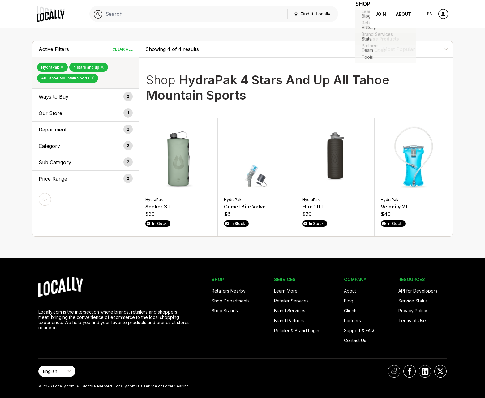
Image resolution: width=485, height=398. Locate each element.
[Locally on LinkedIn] (425, 371)
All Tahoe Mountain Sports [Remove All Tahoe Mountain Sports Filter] (67, 78)
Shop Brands (225, 310)
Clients (351, 310)
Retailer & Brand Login (296, 330)
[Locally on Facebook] (409, 371)
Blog (348, 300)
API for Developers (417, 290)
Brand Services (289, 310)
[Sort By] (415, 49)
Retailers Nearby (229, 290)
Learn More (286, 290)
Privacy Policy (412, 310)
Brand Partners (289, 320)
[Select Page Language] (56, 371)
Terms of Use (412, 320)
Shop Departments (231, 300)
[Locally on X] (440, 371)
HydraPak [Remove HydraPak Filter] (52, 67)
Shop (359, 14)
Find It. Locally (304, 13)
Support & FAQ (359, 330)
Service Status (413, 300)
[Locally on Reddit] (394, 371)
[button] (85, 97)
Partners (352, 320)
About (403, 14)
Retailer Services (291, 300)
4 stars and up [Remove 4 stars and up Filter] (88, 67)
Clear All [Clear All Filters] (122, 49)
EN (430, 13)
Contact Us (355, 340)
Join (380, 14)
